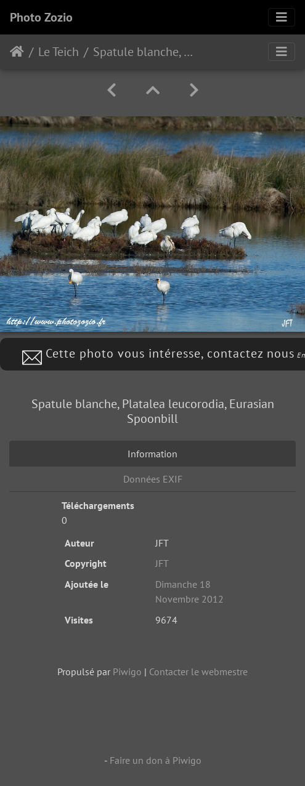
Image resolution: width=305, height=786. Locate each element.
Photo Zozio (41, 17)
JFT (162, 563)
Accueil (17, 51)
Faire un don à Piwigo (155, 760)
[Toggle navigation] (281, 17)
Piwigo (127, 671)
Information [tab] (152, 453)
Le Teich (58, 52)
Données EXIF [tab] (152, 479)
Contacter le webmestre (198, 671)
